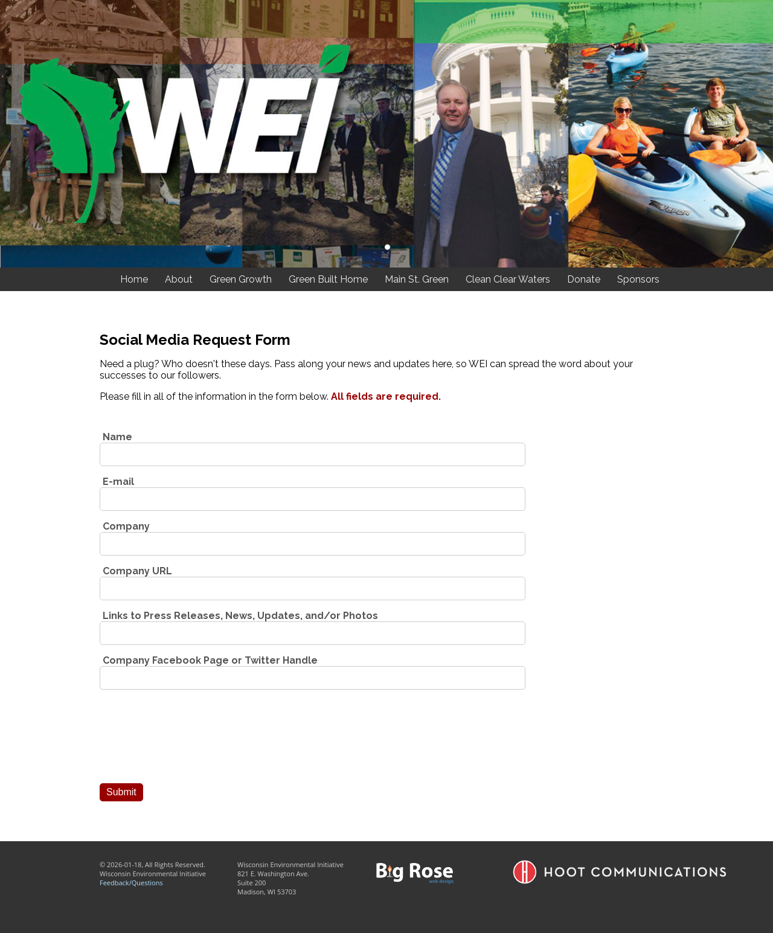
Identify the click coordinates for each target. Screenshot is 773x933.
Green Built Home (328, 279)
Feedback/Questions (131, 882)
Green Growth (241, 279)
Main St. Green (417, 279)
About (179, 279)
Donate (583, 279)
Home (134, 279)
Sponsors (638, 279)
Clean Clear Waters (508, 279)
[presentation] (191, 741)
